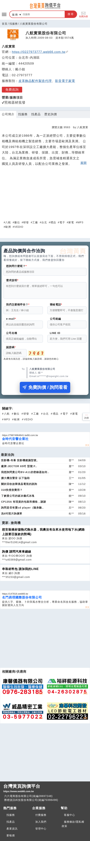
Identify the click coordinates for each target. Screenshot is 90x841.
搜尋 (71, 14)
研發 (26, 222)
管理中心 (40, 828)
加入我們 (40, 821)
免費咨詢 (12, 89)
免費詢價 (83, 14)
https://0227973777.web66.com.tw (40, 52)
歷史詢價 (50, 114)
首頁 (4, 23)
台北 (44, 222)
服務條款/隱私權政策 (73, 823)
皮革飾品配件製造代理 (35, 81)
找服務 (13, 23)
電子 (62, 222)
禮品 (53, 222)
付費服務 (40, 814)
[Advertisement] (45, 194)
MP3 (80, 222)
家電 (71, 222)
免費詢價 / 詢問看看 (44, 389)
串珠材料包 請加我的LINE (20, 571)
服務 (15, 14)
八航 (8, 222)
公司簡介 (8, 114)
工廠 (35, 222)
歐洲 (8, 226)
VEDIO (18, 226)
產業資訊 (12, 828)
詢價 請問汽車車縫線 (16, 553)
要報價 (10, 835)
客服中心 (69, 814)
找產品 (36, 114)
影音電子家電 (65, 81)
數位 (17, 222)
